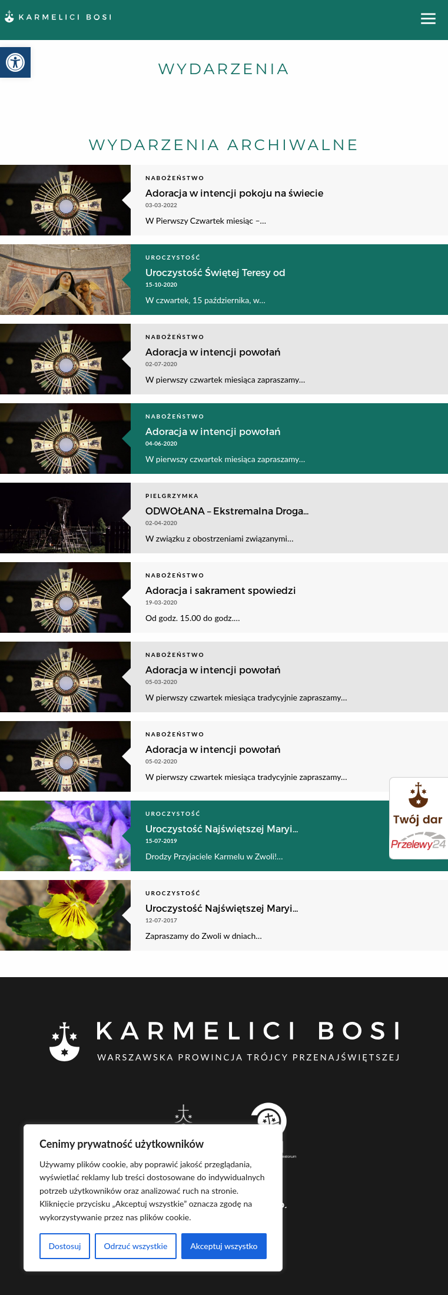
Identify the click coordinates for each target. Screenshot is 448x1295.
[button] (15, 62)
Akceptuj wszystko (223, 1246)
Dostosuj (64, 1246)
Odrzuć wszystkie (135, 1246)
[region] (153, 1197)
